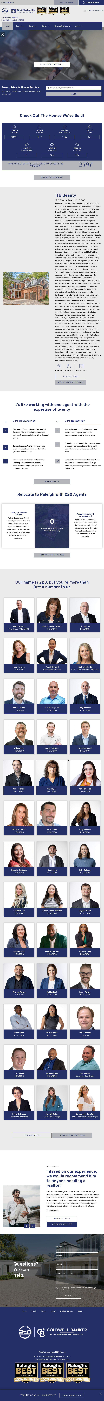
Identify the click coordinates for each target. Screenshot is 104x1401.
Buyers (43, 1311)
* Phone (59, 1255)
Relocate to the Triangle (52, 555)
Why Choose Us (52, 482)
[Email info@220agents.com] (93, 10)
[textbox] (74, 88)
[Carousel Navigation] (21, 1226)
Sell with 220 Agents (52, 177)
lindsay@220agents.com (59, 1359)
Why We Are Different (61, 1224)
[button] (2, 34)
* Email (59, 1264)
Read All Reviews (62, 1218)
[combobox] (73, 88)
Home (7, 26)
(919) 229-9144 (41, 1359)
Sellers (53, 1311)
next (32, 1226)
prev (26, 1226)
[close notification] (100, 1393)
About (80, 1311)
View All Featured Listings (70, 382)
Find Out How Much (72, 1395)
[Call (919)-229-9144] (7, 2)
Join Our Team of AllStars (72, 1135)
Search (73, 94)
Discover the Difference (52, 64)
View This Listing (70, 376)
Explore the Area (66, 1311)
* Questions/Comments (65, 1273)
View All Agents (31, 1135)
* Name (59, 1247)
